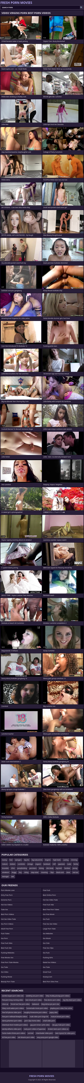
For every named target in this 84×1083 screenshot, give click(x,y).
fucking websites (7, 953)
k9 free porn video (8, 1037)
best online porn (49, 895)
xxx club (46, 943)
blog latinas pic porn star (50, 1004)
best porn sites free (50, 981)
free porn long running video (12, 1000)
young (75, 868)
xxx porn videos (7, 924)
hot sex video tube (8, 919)
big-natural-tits (37, 860)
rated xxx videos (49, 962)
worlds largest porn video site (13, 996)
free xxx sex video (50, 924)
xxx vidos (4, 972)
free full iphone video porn (11, 1012)
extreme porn (6, 900)
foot (11, 860)
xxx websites (48, 933)
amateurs (5, 872)
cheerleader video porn (44, 1033)
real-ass (75, 872)
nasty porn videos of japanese (34, 1029)
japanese (61, 864)
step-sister (35, 872)
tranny (4, 860)
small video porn (49, 1021)
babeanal (35, 1004)
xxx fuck (46, 919)
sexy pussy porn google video (47, 1037)
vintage (30, 864)
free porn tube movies (9, 962)
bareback (47, 864)
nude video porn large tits (39, 1016)
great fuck (47, 972)
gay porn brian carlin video (40, 1025)
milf (54, 864)
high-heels (57, 860)
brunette (5, 868)
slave (68, 872)
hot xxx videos (6, 905)
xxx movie (47, 938)
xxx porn (4, 938)
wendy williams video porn (11, 1029)
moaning (44, 872)
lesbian (12, 864)
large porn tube (49, 929)
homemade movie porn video (37, 1008)
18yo (52, 872)
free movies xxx (7, 957)
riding (26, 872)
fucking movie (6, 977)
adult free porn (7, 929)
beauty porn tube (8, 981)
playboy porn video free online (61, 1008)
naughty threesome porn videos (35, 1012)
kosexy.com (47, 977)
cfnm (13, 868)
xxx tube (4, 967)
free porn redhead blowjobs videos (14, 1016)
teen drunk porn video (34, 1000)
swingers (18, 860)
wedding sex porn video (34, 996)
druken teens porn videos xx (58, 1029)
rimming (74, 860)
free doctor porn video (52, 1000)
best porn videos (7, 914)
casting (65, 860)
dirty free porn (7, 895)
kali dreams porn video (26, 1037)
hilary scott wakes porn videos (13, 1008)
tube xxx (4, 909)
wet (12, 876)
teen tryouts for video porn (65, 1033)
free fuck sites (6, 943)
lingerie (48, 860)
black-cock (60, 872)
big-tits (26, 860)
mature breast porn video (60, 1016)
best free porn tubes (51, 909)
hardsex (67, 868)
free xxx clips (48, 948)
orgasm (38, 864)
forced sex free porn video (20, 1004)
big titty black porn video (72, 1000)
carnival (30, 1033)
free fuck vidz (48, 905)
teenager (5, 876)
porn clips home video (32, 1021)
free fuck (46, 890)
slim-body (49, 868)
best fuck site (6, 948)
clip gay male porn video (61, 1025)
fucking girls (48, 957)
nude (69, 864)
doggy (14, 872)
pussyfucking (22, 868)
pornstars (32, 868)
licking (41, 868)
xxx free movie (48, 914)
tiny (20, 872)
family (76, 864)
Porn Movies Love (8, 890)
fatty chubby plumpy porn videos (57, 996)
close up (5, 1004)
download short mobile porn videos (15, 1025)
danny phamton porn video (12, 1021)
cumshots (21, 864)
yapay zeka (53, 1012)
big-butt (59, 868)
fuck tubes (5, 933)
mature (4, 864)
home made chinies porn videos (13, 1033)
